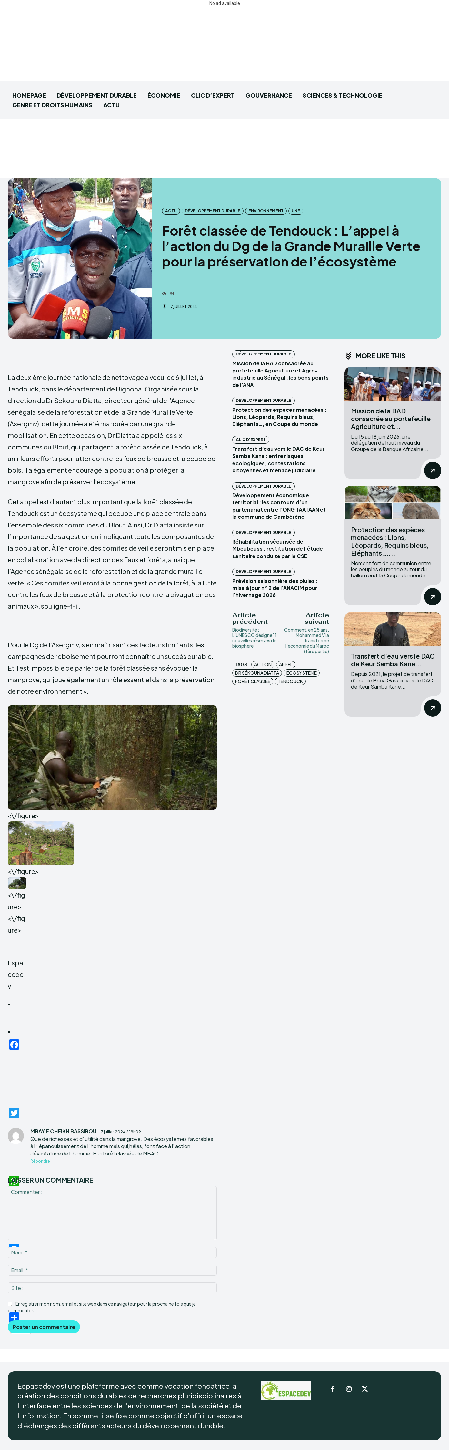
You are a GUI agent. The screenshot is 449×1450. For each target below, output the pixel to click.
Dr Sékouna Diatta (257, 673)
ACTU (171, 211)
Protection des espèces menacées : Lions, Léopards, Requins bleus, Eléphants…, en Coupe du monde (279, 417)
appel (286, 664)
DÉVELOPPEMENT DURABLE (213, 211)
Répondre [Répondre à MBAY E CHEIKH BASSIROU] (40, 1161)
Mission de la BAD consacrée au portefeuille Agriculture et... (391, 418)
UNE (295, 211)
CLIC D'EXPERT (251, 439)
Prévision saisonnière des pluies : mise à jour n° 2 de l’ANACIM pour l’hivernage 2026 (275, 588)
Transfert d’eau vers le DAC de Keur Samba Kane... (392, 660)
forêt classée (252, 681)
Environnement (266, 211)
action (263, 664)
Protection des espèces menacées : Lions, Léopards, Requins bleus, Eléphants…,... (390, 541)
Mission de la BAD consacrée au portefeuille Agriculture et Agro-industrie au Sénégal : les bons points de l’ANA (280, 374)
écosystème (301, 673)
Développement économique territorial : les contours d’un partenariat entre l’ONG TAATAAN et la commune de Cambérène (279, 506)
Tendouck (290, 681)
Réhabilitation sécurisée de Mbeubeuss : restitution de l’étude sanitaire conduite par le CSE (277, 548)
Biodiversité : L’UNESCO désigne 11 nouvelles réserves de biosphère (254, 638)
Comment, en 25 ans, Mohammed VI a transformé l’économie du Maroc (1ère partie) (306, 640)
